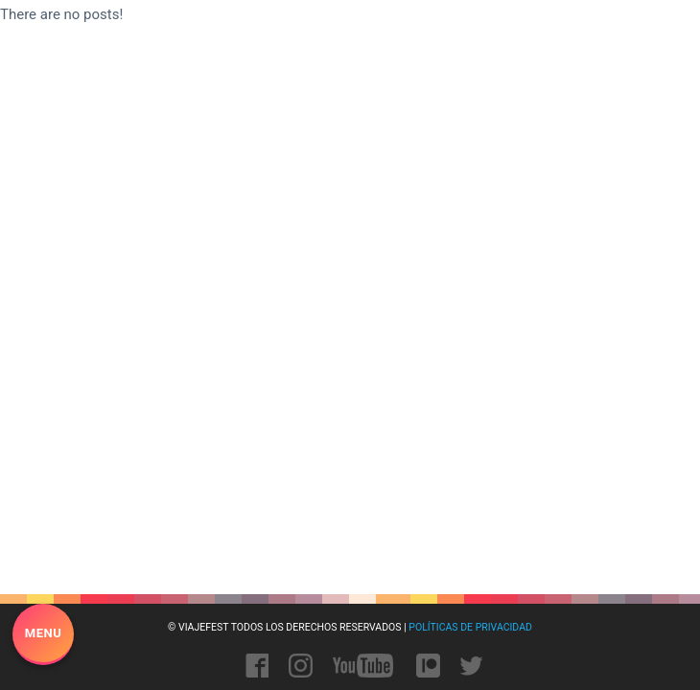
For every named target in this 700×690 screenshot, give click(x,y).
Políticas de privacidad (470, 627)
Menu (43, 633)
